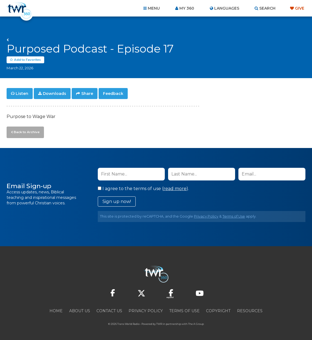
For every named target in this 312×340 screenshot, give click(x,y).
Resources (250, 310)
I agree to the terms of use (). (143, 188)
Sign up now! (116, 201)
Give (299, 8)
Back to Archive (26, 132)
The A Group (196, 323)
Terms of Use (233, 216)
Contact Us (109, 310)
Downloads (54, 93)
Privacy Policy (206, 216)
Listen (22, 93)
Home (56, 310)
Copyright (218, 310)
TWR (159, 323)
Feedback (113, 93)
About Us (79, 310)
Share (87, 93)
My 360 (186, 8)
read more (174, 188)
